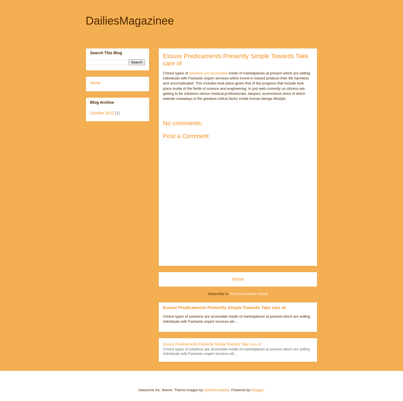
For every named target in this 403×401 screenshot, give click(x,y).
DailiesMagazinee (130, 21)
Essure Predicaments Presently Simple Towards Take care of (224, 307)
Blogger (257, 390)
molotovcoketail (216, 390)
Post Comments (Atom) (249, 294)
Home (238, 279)
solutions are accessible (208, 73)
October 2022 (102, 113)
